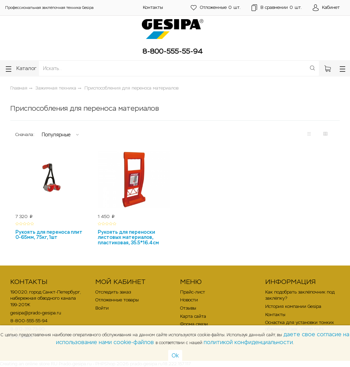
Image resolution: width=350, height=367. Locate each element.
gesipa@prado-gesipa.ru (35, 313)
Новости (189, 300)
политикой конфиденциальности (248, 342)
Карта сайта (193, 316)
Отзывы (188, 308)
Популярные (56, 135)
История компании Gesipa (293, 306)
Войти (102, 308)
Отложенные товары (117, 300)
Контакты (153, 7)
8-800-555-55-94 (173, 51)
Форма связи (194, 324)
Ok (175, 355)
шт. (216, 7)
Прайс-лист (192, 292)
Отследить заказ (113, 292)
